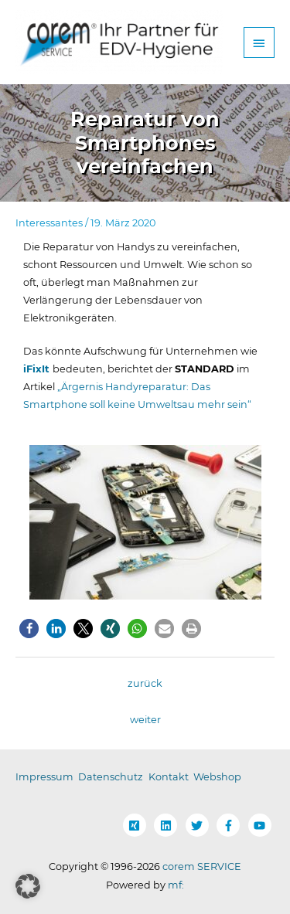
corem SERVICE (201, 866)
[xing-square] (137, 825)
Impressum (44, 777)
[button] (29, 628)
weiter (145, 719)
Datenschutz (110, 777)
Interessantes (49, 223)
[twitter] (200, 825)
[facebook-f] (231, 825)
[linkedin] (168, 825)
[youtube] (261, 825)
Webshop (217, 777)
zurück (145, 683)
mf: (176, 885)
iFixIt (38, 369)
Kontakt (168, 777)
